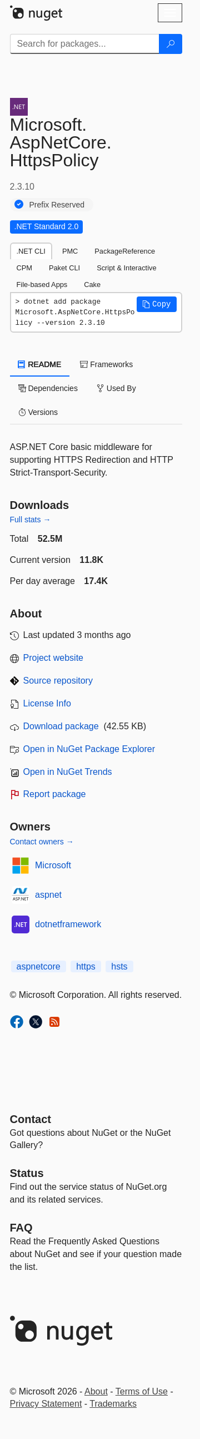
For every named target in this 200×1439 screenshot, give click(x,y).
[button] (157, 304)
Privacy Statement (46, 1403)
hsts (119, 966)
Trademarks (113, 1403)
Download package (61, 726)
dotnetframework (68, 924)
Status (27, 1173)
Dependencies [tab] (48, 388)
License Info (47, 703)
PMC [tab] (70, 251)
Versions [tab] (38, 412)
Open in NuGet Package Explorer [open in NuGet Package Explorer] (89, 749)
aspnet (48, 894)
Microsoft (53, 865)
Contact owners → (42, 841)
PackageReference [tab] (124, 251)
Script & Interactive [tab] (126, 268)
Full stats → (30, 519)
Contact (30, 1119)
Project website (53, 657)
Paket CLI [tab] (64, 268)
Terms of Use (142, 1391)
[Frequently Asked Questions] (21, 1228)
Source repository (58, 680)
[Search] (170, 44)
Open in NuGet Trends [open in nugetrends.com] (67, 772)
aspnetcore (39, 966)
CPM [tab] (24, 268)
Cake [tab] (92, 284)
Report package (54, 794)
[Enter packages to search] (84, 44)
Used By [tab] (116, 388)
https (86, 966)
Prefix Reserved (57, 204)
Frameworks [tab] (106, 364)
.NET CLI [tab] (31, 251)
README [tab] (40, 364)
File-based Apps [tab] (42, 284)
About (96, 1391)
